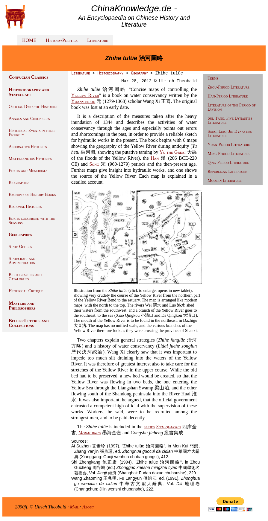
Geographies (20, 234)
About (88, 506)
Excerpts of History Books (32, 194)
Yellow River (85, 95)
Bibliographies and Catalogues (25, 276)
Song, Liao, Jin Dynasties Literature (230, 133)
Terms (213, 78)
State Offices (20, 246)
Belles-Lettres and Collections (29, 323)
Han (155, 158)
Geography (139, 73)
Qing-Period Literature (228, 162)
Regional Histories (25, 206)
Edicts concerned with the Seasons (32, 220)
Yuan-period (83, 101)
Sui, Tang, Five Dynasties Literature (230, 120)
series (149, 426)
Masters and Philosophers (22, 305)
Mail (74, 506)
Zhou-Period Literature (228, 87)
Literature (97, 40)
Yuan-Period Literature (229, 144)
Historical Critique (26, 291)
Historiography (110, 73)
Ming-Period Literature (228, 153)
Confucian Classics (28, 77)
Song (94, 164)
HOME (29, 40)
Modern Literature (224, 180)
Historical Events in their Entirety (31, 132)
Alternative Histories (28, 146)
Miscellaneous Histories (30, 158)
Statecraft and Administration (22, 260)
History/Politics (62, 40)
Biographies (19, 182)
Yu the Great (173, 152)
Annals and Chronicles (29, 118)
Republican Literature (227, 171)
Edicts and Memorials (28, 170)
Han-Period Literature (228, 96)
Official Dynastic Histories (33, 106)
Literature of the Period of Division (231, 107)
